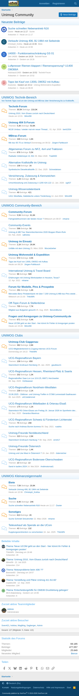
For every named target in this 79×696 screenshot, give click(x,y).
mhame (66, 219)
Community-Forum (20, 211)
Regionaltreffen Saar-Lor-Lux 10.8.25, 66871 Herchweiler (34, 378)
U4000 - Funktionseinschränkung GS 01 (31, 53)
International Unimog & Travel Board (29, 270)
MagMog (21, 625)
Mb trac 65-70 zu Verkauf (20, 143)
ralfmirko (26, 235)
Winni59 (27, 116)
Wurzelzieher (50, 248)
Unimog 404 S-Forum (22, 122)
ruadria (58, 426)
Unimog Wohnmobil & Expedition (47, 85)
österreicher (61, 453)
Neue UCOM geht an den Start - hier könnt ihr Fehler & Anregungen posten (42, 323)
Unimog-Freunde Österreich (25, 446)
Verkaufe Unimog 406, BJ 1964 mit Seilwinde (34, 40)
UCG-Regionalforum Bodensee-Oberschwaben (36, 459)
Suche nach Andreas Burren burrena (25, 426)
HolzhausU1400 (14, 73)
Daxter (10, 32)
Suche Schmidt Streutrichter (21, 519)
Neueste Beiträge (13, 22)
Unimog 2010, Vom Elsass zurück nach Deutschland (32, 113)
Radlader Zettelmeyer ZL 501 (21, 156)
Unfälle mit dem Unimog (19, 248)
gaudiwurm (56, 365)
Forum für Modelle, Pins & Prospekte (31, 286)
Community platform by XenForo (25, 693)
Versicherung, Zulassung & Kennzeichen (32, 175)
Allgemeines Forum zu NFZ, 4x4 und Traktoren (35, 149)
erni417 (56, 440)
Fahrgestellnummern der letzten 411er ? (26, 219)
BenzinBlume (56, 310)
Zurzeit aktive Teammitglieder (18, 604)
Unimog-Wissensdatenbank (24, 189)
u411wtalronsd (28, 397)
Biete (40, 44)
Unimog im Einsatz (20, 241)
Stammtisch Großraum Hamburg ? (24, 440)
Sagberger (31, 625)
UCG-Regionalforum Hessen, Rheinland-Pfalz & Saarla (40, 371)
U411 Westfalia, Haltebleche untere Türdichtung (30, 196)
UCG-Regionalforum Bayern (25, 358)
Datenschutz (38, 687)
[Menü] (4, 3)
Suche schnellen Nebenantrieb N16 (28, 28)
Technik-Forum (41, 56)
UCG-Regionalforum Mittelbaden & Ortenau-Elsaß (37, 403)
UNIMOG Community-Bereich (22, 205)
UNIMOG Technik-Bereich (19, 97)
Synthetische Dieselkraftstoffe (22, 169)
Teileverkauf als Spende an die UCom (30, 525)
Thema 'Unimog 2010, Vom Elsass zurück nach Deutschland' (37, 559)
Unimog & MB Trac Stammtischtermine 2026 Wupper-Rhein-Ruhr (37, 232)
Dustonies (12, 85)
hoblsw (14, 625)
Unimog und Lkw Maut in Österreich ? (25, 453)
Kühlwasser (28, 381)
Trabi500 (53, 156)
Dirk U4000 (12, 56)
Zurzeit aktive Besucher (15, 620)
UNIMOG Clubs (12, 335)
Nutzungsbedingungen (21, 687)
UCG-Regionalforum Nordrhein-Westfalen (32, 387)
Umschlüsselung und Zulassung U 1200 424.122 (30, 183)
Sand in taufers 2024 (18, 466)
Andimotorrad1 (47, 466)
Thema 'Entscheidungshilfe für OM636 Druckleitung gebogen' (37, 590)
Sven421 (5, 625)
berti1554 (67, 129)
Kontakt (5, 687)
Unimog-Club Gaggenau (23, 341)
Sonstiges (15, 511)
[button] (3, 683)
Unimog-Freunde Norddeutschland (28, 433)
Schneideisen (55, 169)
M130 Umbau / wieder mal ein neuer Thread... (29, 129)
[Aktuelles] (69, 3)
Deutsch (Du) (13, 683)
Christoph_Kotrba (15, 44)
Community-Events (20, 225)
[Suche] (75, 3)
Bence (74, 653)
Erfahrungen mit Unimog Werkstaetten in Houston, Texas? (34, 278)
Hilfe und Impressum (55, 687)
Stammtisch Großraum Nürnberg (23, 365)
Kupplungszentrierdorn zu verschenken (26, 532)
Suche (32, 32)
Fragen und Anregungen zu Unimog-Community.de (40, 316)
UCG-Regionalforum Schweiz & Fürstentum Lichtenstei (40, 419)
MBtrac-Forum (17, 135)
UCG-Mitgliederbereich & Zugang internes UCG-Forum (33, 349)
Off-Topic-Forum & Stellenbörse (27, 303)
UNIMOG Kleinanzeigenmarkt (22, 476)
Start (69, 687)
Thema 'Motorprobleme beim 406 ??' (24, 569)
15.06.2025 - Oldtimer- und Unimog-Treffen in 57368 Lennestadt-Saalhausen (42, 394)
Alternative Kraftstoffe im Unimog (27, 162)
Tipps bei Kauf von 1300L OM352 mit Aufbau (33, 81)
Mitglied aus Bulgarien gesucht (22, 310)
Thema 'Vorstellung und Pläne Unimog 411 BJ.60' (31, 580)
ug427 (68, 183)
